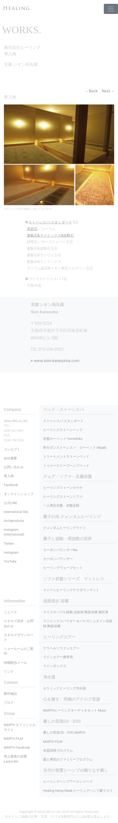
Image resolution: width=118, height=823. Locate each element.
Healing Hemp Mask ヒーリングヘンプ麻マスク (78, 791)
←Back (91, 91)
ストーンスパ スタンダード (63, 421)
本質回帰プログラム (58, 750)
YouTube (10, 561)
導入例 (9, 476)
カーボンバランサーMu (60, 550)
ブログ (9, 702)
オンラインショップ (18, 494)
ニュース (10, 612)
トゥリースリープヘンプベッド (66, 465)
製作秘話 (10, 694)
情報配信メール (15, 663)
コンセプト (12, 449)
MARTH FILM (52, 742)
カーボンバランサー (58, 559)
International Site (16, 512)
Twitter (9, 543)
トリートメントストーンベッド (66, 456)
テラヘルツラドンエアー (61, 648)
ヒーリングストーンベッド (63, 430)
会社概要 (10, 458)
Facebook (11, 485)
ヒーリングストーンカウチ (63, 488)
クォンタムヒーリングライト (64, 528)
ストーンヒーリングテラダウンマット (71, 590)
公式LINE (10, 503)
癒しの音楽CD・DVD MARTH (64, 732)
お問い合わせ (14, 467)
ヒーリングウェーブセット (63, 568)
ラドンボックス (54, 666)
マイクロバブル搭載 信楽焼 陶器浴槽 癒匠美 (75, 612)
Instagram (11, 552)
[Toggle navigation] (111, 9)
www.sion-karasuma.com (55, 360)
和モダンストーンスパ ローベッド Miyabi (74, 447)
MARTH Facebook (17, 747)
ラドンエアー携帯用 (58, 657)
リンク (9, 671)
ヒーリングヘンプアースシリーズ (68, 781)
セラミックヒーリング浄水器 (64, 688)
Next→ (108, 91)
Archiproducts (14, 521)
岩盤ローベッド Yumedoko (62, 439)
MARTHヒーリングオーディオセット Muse (74, 710)
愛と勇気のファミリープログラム (68, 759)
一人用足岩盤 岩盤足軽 (61, 505)
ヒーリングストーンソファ (63, 496)
